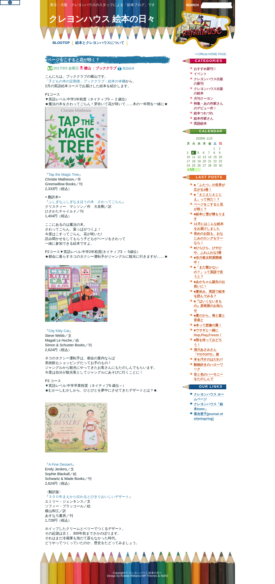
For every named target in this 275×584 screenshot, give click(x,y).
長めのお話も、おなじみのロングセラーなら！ (208, 238)
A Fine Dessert (60, 464)
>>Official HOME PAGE (210, 54)
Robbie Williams (130, 575)
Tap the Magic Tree (63, 175)
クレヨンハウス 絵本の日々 (102, 19)
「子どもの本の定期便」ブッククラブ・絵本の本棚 (85, 81)
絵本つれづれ (203, 113)
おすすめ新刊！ (205, 69)
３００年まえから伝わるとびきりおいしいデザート (88, 497)
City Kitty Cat (58, 331)
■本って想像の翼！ (208, 325)
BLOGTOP (61, 43)
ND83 (164, 575)
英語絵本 (128, 68)
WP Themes (149, 575)
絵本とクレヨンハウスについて (99, 43)
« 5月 (191, 169)
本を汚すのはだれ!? (208, 359)
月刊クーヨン (203, 98)
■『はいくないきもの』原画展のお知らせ (208, 305)
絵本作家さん (203, 118)
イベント (200, 74)
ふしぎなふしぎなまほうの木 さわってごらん (85, 202)
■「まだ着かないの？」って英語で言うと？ (208, 271)
